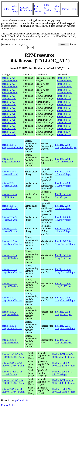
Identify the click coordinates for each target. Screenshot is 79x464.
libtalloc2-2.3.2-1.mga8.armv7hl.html (12, 299)
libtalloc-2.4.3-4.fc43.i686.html (9, 85)
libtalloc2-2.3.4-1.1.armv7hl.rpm (63, 230)
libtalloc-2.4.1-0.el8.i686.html (9, 121)
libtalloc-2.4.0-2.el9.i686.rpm (64, 127)
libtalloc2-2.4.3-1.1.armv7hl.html (10, 218)
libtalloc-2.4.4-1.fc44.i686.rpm (64, 79)
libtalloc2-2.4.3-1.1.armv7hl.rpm (63, 218)
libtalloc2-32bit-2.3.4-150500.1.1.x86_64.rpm (63, 390)
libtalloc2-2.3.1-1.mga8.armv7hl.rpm (65, 327)
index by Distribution (26, 9)
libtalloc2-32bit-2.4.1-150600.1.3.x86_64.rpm (63, 381)
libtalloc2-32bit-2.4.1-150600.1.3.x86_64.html (13, 381)
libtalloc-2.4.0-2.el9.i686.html (9, 127)
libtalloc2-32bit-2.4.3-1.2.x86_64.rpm (62, 373)
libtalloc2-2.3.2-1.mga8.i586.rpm (63, 313)
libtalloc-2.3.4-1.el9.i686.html (9, 133)
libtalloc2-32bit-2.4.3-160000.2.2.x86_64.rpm (63, 364)
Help (74, 9)
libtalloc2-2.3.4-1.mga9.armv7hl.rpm (65, 242)
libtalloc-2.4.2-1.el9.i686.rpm (64, 109)
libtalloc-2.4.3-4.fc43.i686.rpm (64, 85)
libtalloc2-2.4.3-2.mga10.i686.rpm (64, 160)
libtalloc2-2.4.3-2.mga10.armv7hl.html (12, 146)
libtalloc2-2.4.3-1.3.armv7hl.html (10, 184)
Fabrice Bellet (8, 405)
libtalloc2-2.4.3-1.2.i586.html (9, 195)
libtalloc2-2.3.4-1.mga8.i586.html (10, 285)
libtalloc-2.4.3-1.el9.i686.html (9, 97)
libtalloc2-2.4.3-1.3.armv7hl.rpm (63, 184)
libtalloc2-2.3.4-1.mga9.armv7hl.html (12, 242)
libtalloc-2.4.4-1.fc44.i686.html (9, 79)
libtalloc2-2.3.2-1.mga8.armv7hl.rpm (65, 299)
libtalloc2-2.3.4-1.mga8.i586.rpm (63, 285)
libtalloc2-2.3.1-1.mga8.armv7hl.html (12, 327)
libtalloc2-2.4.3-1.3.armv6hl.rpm (63, 173)
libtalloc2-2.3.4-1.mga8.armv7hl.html (12, 270)
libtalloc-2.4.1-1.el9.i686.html (9, 115)
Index (6, 9)
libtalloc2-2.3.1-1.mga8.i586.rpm (63, 341)
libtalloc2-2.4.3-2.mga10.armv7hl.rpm (66, 146)
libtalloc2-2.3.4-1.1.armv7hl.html (10, 230)
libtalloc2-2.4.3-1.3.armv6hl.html (10, 173)
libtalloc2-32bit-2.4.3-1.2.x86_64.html (12, 373)
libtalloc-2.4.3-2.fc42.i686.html (9, 91)
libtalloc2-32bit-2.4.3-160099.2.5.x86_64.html (13, 355)
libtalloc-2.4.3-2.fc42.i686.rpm (64, 91)
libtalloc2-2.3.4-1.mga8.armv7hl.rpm (65, 270)
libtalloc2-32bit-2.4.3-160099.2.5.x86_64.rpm (63, 355)
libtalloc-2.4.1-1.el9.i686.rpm (64, 115)
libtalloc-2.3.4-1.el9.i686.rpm (64, 133)
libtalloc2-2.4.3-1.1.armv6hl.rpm (63, 207)
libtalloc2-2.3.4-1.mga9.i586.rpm (63, 256)
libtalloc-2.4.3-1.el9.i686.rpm (64, 97)
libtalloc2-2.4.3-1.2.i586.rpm (63, 195)
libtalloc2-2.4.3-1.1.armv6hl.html (10, 207)
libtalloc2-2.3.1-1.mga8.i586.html (10, 341)
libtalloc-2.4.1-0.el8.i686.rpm (64, 121)
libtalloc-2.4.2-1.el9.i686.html (9, 109)
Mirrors (65, 9)
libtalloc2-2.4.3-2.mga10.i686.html (11, 160)
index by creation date (47, 9)
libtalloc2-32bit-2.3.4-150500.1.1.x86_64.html (13, 390)
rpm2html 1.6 (21, 400)
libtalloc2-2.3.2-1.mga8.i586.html (10, 313)
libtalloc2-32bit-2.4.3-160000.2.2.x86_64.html (13, 364)
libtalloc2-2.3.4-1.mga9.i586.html (10, 256)
